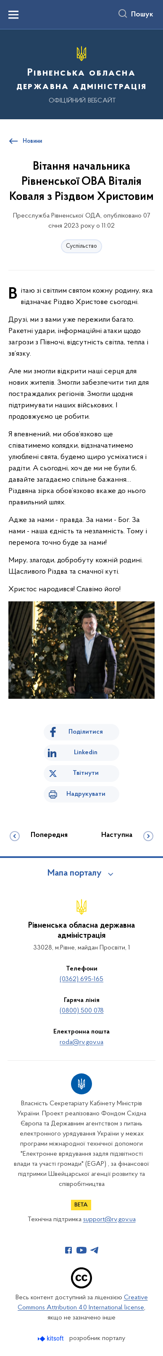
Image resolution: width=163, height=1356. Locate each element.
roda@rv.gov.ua (81, 1042)
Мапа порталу (74, 873)
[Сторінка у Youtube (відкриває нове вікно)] (81, 1250)
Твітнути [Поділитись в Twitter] (86, 773)
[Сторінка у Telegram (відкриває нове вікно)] (94, 1250)
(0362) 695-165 (81, 979)
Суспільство (81, 246)
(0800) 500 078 (82, 1010)
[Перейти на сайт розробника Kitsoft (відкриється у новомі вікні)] (51, 1338)
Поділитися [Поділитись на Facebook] (85, 732)
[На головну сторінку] (81, 73)
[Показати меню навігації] (13, 15)
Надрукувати (85, 794)
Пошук (142, 14)
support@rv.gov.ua (109, 1219)
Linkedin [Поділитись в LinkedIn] (85, 752)
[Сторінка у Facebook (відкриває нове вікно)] (68, 1250)
